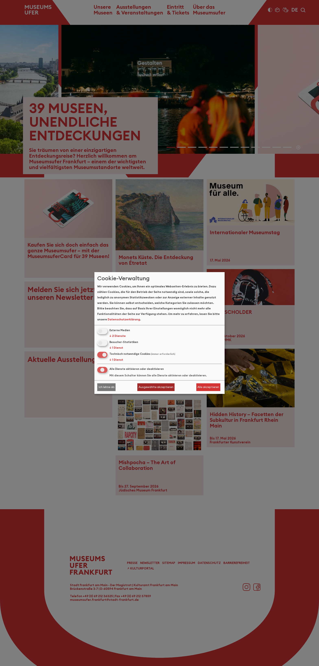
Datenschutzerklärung (124, 319)
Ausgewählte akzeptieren (156, 387)
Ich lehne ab (106, 387)
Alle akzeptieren (208, 387)
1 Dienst (116, 348)
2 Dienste (117, 336)
